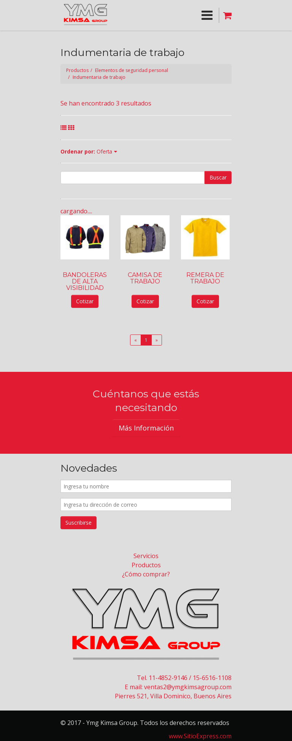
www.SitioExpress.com (200, 736)
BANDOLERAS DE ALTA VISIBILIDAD (85, 281)
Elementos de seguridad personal (131, 70)
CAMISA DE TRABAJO (145, 278)
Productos (77, 70)
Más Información (146, 427)
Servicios (146, 556)
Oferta (104, 151)
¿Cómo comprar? (146, 574)
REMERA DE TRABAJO (205, 278)
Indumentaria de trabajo (99, 77)
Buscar (218, 177)
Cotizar (85, 301)
